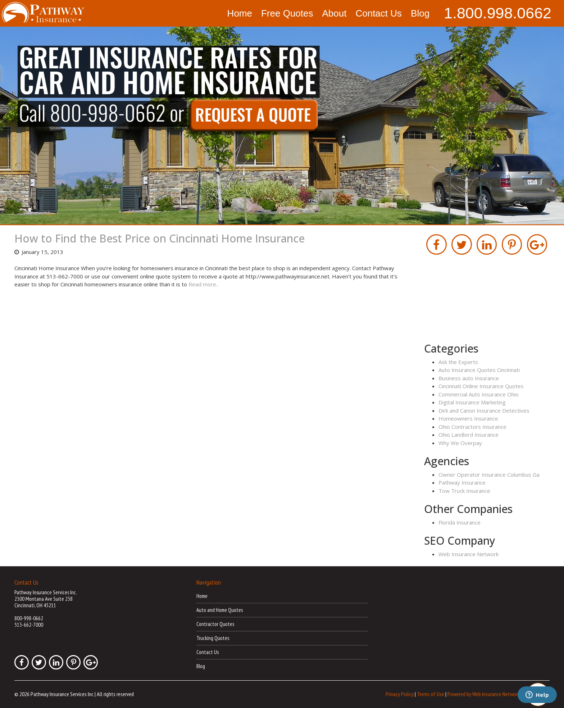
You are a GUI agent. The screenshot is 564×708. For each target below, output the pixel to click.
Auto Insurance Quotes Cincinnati (479, 369)
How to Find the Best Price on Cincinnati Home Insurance (159, 238)
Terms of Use (430, 693)
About (334, 13)
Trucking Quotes (212, 638)
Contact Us (378, 13)
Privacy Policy (400, 693)
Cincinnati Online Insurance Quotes (481, 386)
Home (239, 13)
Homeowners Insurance (468, 418)
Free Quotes (287, 13)
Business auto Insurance (468, 378)
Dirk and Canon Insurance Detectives (483, 410)
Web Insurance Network (468, 554)
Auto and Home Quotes (219, 610)
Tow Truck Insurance (464, 490)
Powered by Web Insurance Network (483, 693)
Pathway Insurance (462, 482)
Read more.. (203, 284)
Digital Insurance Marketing (472, 402)
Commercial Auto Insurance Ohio (478, 394)
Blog (420, 13)
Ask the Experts (458, 362)
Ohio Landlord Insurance (468, 434)
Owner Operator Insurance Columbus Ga (489, 474)
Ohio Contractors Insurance (472, 426)
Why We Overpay (460, 442)
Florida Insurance (459, 522)
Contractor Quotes (215, 624)
